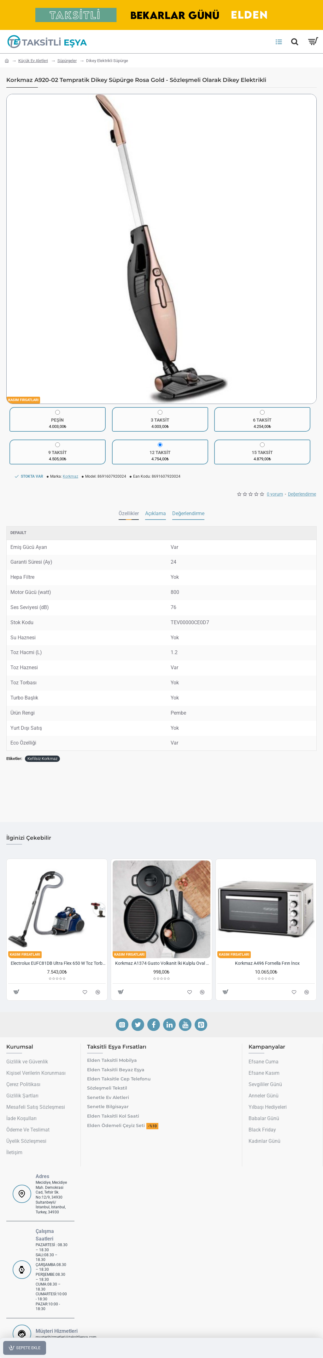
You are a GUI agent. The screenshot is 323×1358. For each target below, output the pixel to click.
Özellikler (129, 513)
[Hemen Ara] (294, 41)
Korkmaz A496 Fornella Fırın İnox (267, 962)
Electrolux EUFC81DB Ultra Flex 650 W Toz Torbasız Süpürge (58, 962)
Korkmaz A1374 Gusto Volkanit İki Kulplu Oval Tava (162, 962)
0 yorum (275, 494)
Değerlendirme (302, 494)
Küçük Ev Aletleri (33, 60)
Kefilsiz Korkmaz (42, 758)
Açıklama (155, 513)
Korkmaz (70, 476)
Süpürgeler (67, 60)
